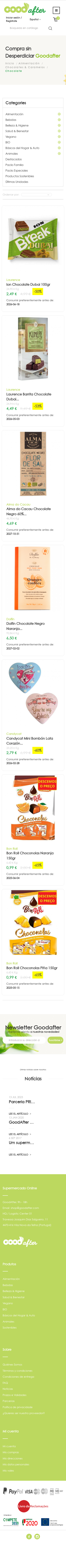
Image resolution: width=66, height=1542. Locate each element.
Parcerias (9, 1401)
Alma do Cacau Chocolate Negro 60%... (28, 511)
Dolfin (10, 619)
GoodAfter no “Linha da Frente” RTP (22, 1122)
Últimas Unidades (16, 182)
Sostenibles (10, 1327)
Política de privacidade (18, 1407)
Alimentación (33, 114)
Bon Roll (11, 848)
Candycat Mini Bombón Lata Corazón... (29, 741)
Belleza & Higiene (33, 125)
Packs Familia (14, 165)
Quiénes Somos (12, 1364)
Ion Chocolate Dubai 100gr (28, 285)
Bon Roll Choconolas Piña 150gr (31, 968)
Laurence (13, 280)
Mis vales (8, 1470)
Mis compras (11, 1452)
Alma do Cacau (18, 504)
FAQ (5, 1383)
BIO (33, 142)
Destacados (13, 159)
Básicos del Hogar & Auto (33, 148)
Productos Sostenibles (19, 176)
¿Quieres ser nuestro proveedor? (24, 1413)
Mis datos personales (16, 1464)
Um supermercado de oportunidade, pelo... (22, 1142)
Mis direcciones (13, 1458)
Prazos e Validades (14, 1395)
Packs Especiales (16, 170)
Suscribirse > (55, 1040)
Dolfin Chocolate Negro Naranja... (25, 626)
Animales (33, 153)
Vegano (33, 137)
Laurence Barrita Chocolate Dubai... (28, 396)
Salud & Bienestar (33, 131)
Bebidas (33, 120)
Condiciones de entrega (18, 1376)
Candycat (13, 734)
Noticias (8, 1389)
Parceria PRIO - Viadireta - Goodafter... (22, 1102)
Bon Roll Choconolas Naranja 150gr (30, 855)
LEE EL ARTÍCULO (20, 1113)
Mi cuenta (9, 1446)
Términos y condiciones (17, 1370)
